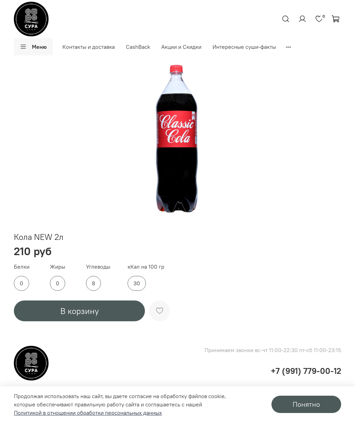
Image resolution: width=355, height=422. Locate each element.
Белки (21, 266)
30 (136, 283)
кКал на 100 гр (146, 266)
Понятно (306, 404)
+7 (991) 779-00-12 (306, 371)
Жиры (57, 266)
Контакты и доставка (88, 46)
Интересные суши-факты (244, 46)
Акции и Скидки (181, 46)
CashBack (138, 46)
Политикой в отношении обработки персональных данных (88, 412)
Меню (33, 46)
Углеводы (98, 266)
